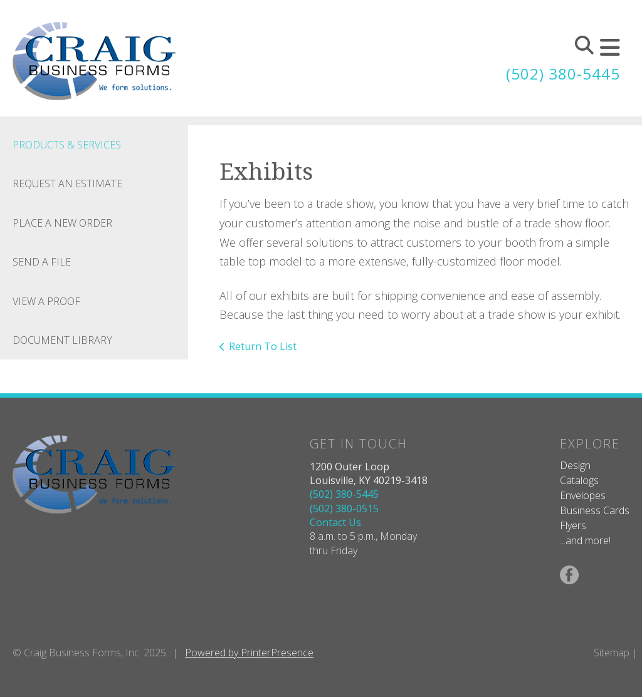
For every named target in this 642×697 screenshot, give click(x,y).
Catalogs (579, 480)
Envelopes (583, 495)
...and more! (585, 540)
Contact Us (335, 522)
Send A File (42, 262)
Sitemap (611, 652)
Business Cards (594, 510)
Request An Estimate (67, 183)
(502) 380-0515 (344, 508)
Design (575, 465)
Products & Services (67, 145)
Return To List (263, 346)
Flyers (573, 525)
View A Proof (46, 301)
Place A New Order (62, 223)
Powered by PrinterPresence (249, 652)
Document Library (62, 340)
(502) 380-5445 (563, 73)
